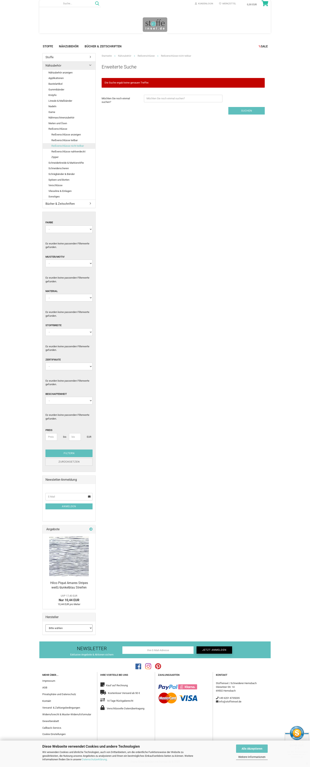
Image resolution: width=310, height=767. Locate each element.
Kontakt (46, 700)
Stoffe (48, 46)
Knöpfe (52, 95)
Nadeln (52, 106)
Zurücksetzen (69, 461)
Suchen (246, 110)
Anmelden (69, 506)
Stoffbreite (53, 325)
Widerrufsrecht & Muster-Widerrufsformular (66, 714)
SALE (263, 46)
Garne (51, 112)
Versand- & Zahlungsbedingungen (61, 707)
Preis (48, 430)
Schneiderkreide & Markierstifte (66, 162)
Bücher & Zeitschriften (103, 46)
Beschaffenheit (56, 393)
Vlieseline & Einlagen (60, 191)
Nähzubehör (69, 46)
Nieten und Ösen (57, 123)
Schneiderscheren (58, 168)
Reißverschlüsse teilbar (64, 140)
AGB (44, 687)
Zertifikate (53, 359)
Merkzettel (227, 3)
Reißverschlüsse (57, 128)
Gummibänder (56, 89)
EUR (88, 436)
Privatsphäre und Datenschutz (59, 694)
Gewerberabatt (50, 721)
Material (51, 291)
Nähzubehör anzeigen (60, 72)
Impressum (48, 680)
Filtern (69, 453)
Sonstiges (54, 196)
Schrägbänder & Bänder (61, 174)
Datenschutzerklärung (94, 759)
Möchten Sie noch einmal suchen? (116, 100)
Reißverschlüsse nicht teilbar (67, 145)
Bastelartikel (55, 83)
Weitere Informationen (252, 757)
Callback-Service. (52, 727)
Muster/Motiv (55, 256)
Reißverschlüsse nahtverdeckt (68, 151)
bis (64, 436)
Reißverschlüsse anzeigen (66, 134)
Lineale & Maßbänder (60, 100)
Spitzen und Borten (58, 179)
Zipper (55, 157)
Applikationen (56, 78)
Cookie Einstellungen (54, 734)
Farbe (49, 222)
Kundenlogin (204, 3)
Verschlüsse (55, 185)
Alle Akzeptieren (252, 748)
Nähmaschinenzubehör (61, 117)
